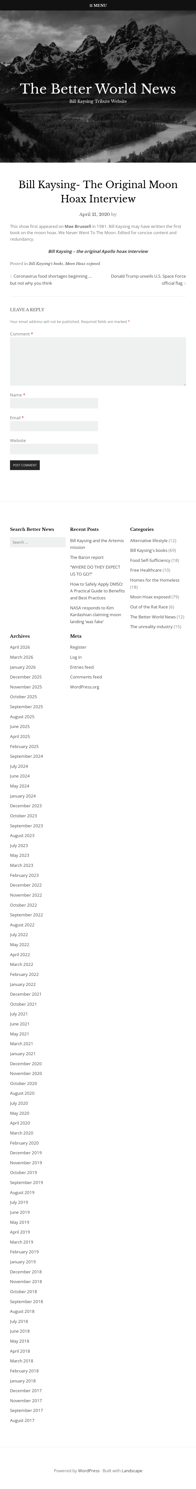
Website (18, 440)
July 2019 (19, 1202)
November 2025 (26, 687)
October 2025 (23, 696)
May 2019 (19, 1222)
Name (17, 395)
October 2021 (23, 1004)
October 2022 (23, 905)
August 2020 (22, 1093)
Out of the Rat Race (149, 607)
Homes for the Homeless (154, 580)
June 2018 (20, 1331)
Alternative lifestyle (149, 540)
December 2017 (26, 1390)
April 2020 (20, 1123)
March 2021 (21, 1043)
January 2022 (23, 984)
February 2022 (24, 974)
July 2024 (19, 766)
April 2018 (20, 1351)
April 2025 (20, 736)
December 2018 (26, 1272)
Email (17, 418)
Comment (21, 334)
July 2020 (19, 1103)
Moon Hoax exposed (82, 263)
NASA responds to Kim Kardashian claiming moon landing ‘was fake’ (95, 614)
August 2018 (22, 1311)
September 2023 (26, 826)
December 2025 (26, 677)
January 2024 (23, 796)
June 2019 (20, 1212)
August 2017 (22, 1420)
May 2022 (19, 944)
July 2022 (19, 934)
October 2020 (23, 1083)
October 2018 (23, 1291)
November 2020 (26, 1073)
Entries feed (82, 667)
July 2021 (19, 1014)
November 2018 (26, 1281)
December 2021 (26, 994)
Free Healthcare (146, 570)
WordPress (89, 1470)
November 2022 (26, 895)
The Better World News (98, 89)
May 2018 (19, 1341)
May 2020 (19, 1113)
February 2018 (24, 1371)
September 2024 (26, 756)
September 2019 (26, 1182)
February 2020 (24, 1143)
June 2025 (20, 726)
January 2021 (23, 1053)
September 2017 (26, 1410)
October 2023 (23, 816)
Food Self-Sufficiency (150, 560)
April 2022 (20, 954)
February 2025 (24, 746)
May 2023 (19, 855)
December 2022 (26, 885)
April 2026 (20, 647)
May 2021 (19, 1034)
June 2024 (20, 776)
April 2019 (20, 1232)
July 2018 (19, 1321)
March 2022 (21, 964)
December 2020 (26, 1063)
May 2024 (19, 786)
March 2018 (21, 1361)
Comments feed (86, 677)
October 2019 (23, 1172)
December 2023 (26, 806)
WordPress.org (84, 687)
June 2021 (20, 1024)
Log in (76, 657)
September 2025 (26, 706)
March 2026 (21, 657)
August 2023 (22, 835)
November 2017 (26, 1400)
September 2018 (26, 1301)
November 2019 (26, 1163)
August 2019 (22, 1192)
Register (78, 647)
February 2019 (24, 1252)
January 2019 (23, 1262)
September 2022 (26, 915)
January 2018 (23, 1381)
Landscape (132, 1470)
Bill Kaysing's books (46, 263)
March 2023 (21, 865)
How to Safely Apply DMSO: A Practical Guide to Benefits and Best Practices (97, 591)
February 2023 (24, 875)
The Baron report (87, 557)
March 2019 (21, 1242)
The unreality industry (151, 626)
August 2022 (22, 925)
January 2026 (23, 667)
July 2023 (19, 845)
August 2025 (22, 716)
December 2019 (26, 1153)
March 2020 (21, 1133)
